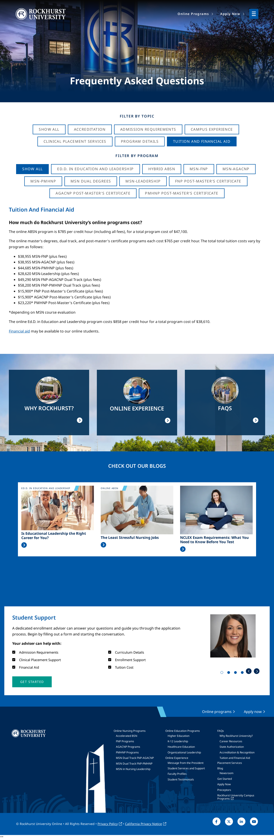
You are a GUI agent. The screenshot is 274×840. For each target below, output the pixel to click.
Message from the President (185, 763)
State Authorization (232, 747)
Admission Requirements (148, 129)
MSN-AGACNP (236, 168)
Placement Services (229, 763)
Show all (32, 168)
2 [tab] (229, 673)
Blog (220, 768)
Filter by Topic (137, 116)
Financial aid (19, 331)
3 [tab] (236, 673)
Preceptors (224, 790)
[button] (32, 681)
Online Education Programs (182, 731)
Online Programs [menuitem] (193, 14)
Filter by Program (136, 155)
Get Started (224, 779)
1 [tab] (222, 673)
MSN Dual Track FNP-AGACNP (135, 758)
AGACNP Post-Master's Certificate (93, 193)
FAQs (220, 731)
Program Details (140, 141)
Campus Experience (212, 129)
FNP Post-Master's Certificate (208, 181)
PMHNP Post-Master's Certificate (181, 193)
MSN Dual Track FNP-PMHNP (134, 763)
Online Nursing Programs (130, 731)
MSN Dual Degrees (91, 181)
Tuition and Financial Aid (235, 758)
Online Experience (176, 758)
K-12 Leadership (178, 741)
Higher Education (178, 736)
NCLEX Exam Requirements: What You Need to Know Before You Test (214, 539)
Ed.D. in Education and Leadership (95, 168)
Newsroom (226, 773)
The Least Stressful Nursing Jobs (130, 537)
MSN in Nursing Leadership (133, 769)
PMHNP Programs (127, 752)
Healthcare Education (181, 747)
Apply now (253, 711)
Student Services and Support (186, 768)
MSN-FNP (199, 168)
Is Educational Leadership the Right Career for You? (53, 535)
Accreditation (90, 129)
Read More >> (24, 545)
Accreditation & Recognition (237, 752)
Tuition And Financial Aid (201, 141)
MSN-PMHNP (43, 181)
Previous (249, 671)
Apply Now (224, 784)
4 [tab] (243, 673)
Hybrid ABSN (161, 168)
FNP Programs (125, 741)
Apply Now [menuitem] (230, 14)
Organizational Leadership (184, 752)
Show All (49, 129)
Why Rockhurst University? (236, 736)
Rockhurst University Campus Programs (235, 796)
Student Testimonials (181, 779)
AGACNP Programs (128, 747)
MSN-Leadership (143, 181)
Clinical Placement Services (75, 141)
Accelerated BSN (126, 736)
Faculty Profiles (177, 774)
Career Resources (231, 741)
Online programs (217, 711)
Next (256, 671)
